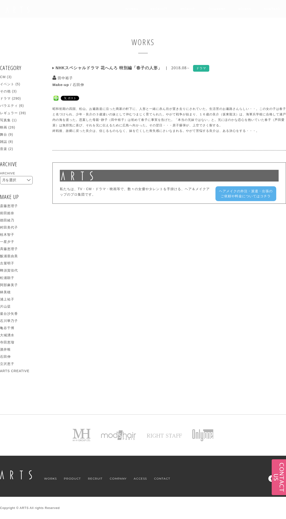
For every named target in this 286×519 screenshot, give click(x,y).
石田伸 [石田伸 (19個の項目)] (5, 356)
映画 (3, 127)
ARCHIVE (7, 173)
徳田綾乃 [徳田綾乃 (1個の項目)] (7, 220)
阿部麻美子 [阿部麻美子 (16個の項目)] (9, 285)
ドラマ (5, 98)
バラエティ (9, 105)
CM (3, 77)
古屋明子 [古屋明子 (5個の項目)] (7, 263)
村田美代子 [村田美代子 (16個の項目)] (9, 227)
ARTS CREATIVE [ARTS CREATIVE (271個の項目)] (15, 371)
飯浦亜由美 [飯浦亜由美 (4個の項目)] (9, 256)
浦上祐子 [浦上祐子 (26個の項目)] (7, 299)
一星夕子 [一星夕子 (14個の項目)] (7, 242)
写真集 (5, 120)
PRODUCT (159, 9)
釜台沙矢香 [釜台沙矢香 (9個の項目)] (9, 314)
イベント (7, 84)
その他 (5, 91)
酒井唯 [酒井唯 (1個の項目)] (5, 349)
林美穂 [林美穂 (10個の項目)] (5, 292)
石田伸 (78, 85)
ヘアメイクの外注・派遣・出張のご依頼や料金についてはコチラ (246, 193)
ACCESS (244, 9)
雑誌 (3, 142)
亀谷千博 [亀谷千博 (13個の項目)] (7, 328)
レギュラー (9, 113)
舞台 (3, 134)
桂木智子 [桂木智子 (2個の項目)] (7, 234)
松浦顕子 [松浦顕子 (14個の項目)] (7, 278)
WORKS (131, 9)
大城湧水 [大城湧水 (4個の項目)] (7, 335)
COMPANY (217, 9)
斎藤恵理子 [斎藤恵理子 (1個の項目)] (9, 206)
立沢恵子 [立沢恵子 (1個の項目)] (7, 364)
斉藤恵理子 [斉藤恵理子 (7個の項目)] (9, 249)
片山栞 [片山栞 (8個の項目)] (5, 306)
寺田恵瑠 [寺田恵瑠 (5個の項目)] (7, 342)
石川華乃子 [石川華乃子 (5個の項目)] (9, 321)
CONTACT (272, 9)
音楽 (3, 149)
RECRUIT (187, 9)
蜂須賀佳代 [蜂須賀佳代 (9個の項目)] (9, 270)
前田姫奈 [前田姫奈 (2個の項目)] (7, 213)
